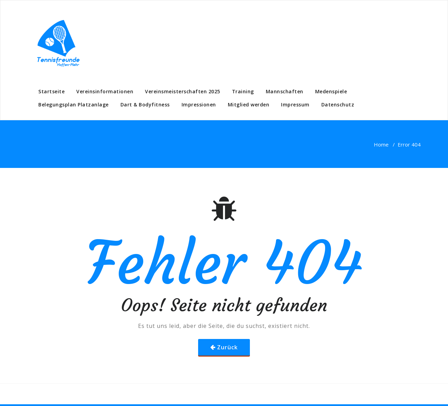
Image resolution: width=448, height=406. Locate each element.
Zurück (227, 347)
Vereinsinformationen (104, 91)
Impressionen (199, 104)
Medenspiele (331, 91)
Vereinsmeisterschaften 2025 (182, 91)
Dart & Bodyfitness (145, 104)
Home (381, 144)
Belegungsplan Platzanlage (73, 104)
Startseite (51, 91)
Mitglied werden (249, 104)
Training (243, 91)
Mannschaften (284, 91)
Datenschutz (337, 104)
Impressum (295, 104)
